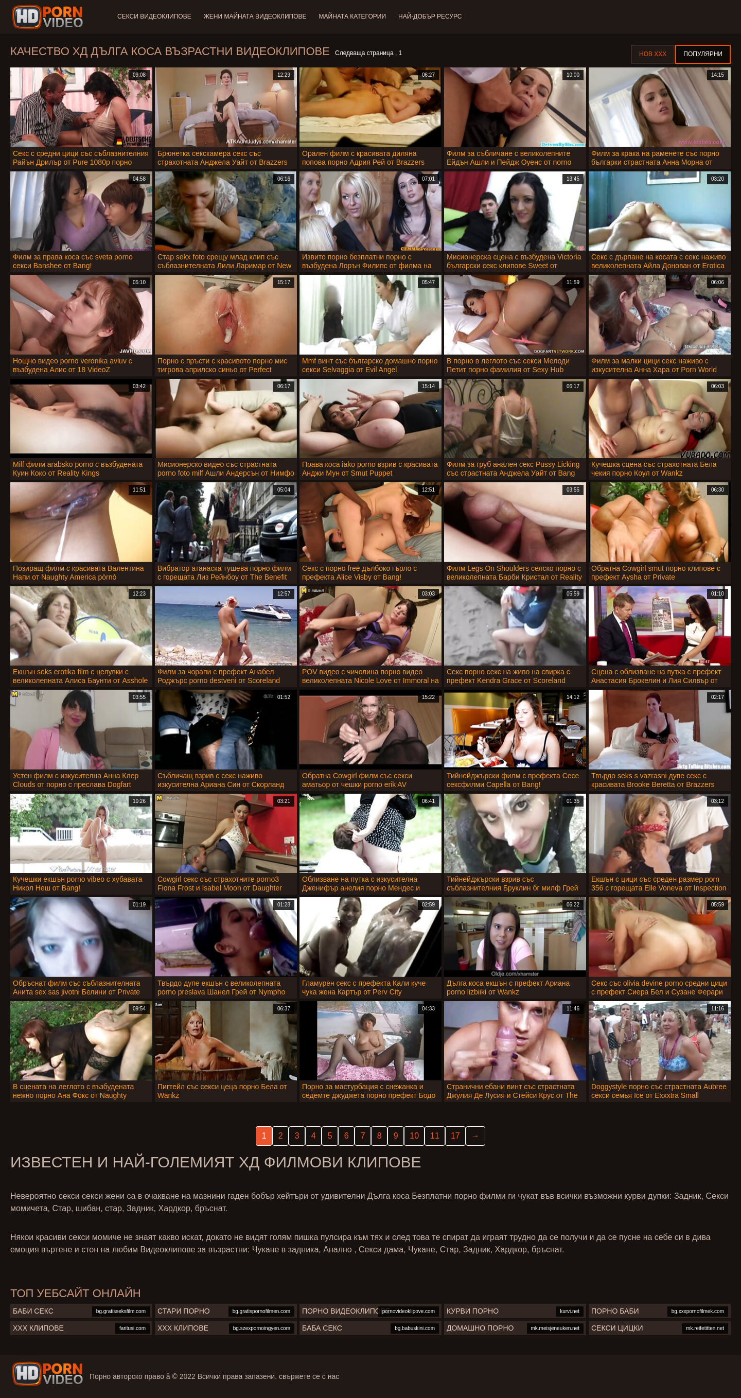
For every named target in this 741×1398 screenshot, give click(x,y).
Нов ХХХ (652, 54)
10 (414, 1135)
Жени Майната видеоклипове (255, 16)
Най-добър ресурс (430, 16)
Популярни (702, 54)
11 (434, 1135)
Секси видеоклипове (154, 16)
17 (455, 1135)
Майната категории (352, 16)
